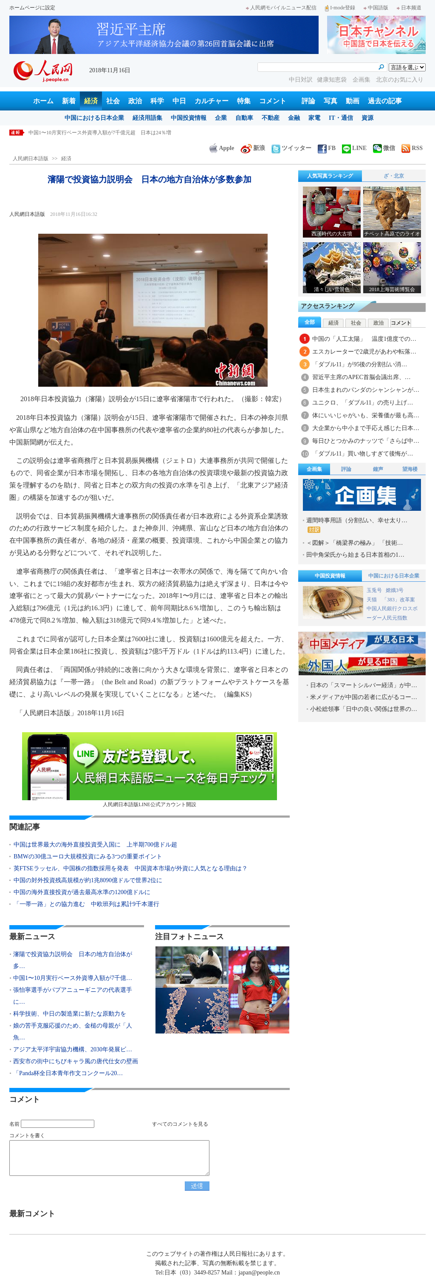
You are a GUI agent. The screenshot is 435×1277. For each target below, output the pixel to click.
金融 (294, 118)
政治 (135, 101)
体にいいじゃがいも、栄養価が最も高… (365, 415)
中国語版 (376, 8)
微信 (384, 148)
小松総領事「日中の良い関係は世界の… (363, 709)
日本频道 (409, 8)
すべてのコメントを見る (180, 1124)
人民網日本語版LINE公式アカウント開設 (149, 769)
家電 (314, 118)
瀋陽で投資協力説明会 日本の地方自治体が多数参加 (89, 133)
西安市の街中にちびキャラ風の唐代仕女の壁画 (75, 1061)
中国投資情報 (188, 118)
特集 (244, 101)
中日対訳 (301, 79)
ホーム (43, 101)
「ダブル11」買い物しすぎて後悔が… (362, 453)
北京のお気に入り (400, 79)
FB (327, 148)
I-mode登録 (340, 8)
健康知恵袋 (332, 79)
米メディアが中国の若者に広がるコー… (363, 697)
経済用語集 (147, 118)
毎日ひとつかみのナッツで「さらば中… (365, 441)
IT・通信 (341, 118)
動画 (352, 101)
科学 (157, 101)
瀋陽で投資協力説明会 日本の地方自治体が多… (72, 960)
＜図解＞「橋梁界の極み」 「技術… (354, 543)
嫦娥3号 (395, 590)
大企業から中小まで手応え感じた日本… (365, 428)
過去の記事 (385, 101)
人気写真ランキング (330, 176)
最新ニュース (32, 936)
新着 (69, 101)
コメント (272, 101)
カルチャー (212, 101)
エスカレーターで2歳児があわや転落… (364, 351)
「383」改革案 (398, 600)
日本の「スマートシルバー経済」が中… (363, 685)
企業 (221, 118)
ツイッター (291, 148)
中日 (179, 101)
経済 (91, 101)
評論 (308, 101)
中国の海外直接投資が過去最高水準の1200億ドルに (82, 892)
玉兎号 (374, 590)
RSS (412, 148)
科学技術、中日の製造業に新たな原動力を (69, 1014)
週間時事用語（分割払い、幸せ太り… (356, 525)
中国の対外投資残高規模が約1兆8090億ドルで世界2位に (88, 880)
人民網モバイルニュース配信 (281, 8)
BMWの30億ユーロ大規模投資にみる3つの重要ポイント (88, 856)
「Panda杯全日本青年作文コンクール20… (68, 1073)
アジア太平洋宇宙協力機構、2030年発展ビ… (72, 1049)
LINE (354, 148)
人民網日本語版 (30, 158)
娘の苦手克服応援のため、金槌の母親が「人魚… (72, 1031)
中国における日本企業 (94, 118)
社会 (113, 101)
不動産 (271, 118)
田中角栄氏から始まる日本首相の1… (355, 555)
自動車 (244, 118)
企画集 (362, 79)
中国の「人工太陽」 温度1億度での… (364, 339)
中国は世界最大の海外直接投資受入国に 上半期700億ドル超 (95, 844)
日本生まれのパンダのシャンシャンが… (365, 390)
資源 (367, 118)
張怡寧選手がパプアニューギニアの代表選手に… (72, 996)
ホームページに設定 (32, 8)
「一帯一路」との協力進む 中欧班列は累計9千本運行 (86, 904)
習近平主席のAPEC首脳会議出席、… (361, 377)
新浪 (252, 148)
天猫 (372, 600)
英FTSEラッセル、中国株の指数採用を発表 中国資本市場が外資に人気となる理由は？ (131, 868)
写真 (330, 101)
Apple (221, 148)
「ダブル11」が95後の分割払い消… (359, 364)
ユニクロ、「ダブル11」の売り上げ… (362, 402)
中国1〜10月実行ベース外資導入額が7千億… (72, 978)
